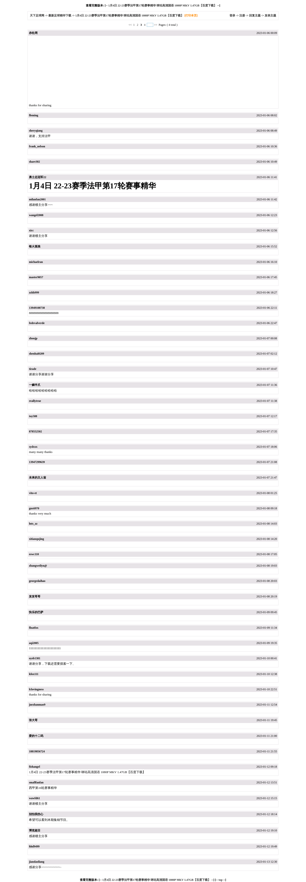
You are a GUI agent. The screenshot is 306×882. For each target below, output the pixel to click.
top (221, 880)
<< (131, 25)
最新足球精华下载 (59, 15)
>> (155, 25)
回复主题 (255, 15)
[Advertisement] (153, 70)
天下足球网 (37, 15)
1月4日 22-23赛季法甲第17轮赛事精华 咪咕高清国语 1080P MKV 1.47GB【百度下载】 (162, 5)
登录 (232, 15)
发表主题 (270, 15)
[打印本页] (191, 15)
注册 (242, 15)
